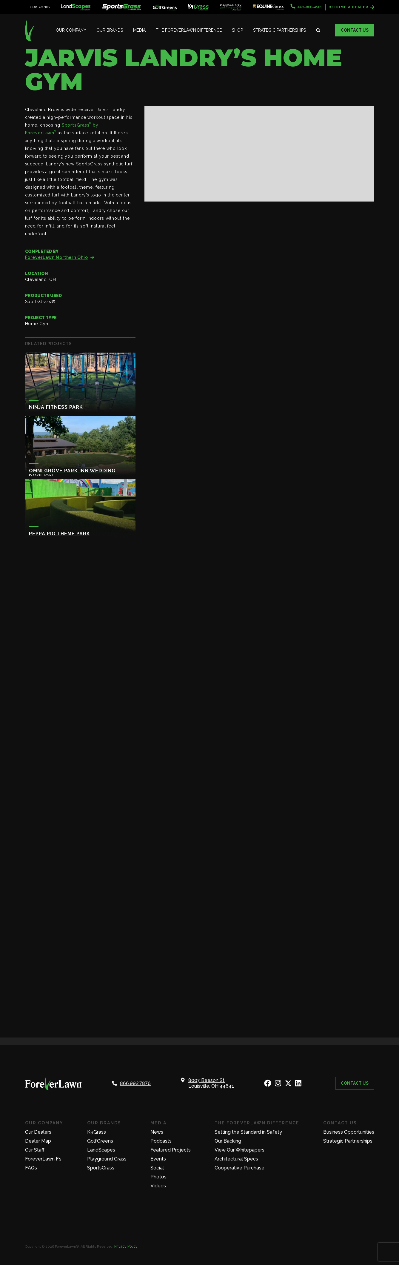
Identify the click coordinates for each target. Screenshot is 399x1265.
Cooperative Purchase (239, 1168)
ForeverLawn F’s (43, 1159)
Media (139, 30)
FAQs (31, 1168)
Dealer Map (38, 1141)
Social (157, 1168)
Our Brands (109, 30)
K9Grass (96, 1132)
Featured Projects (170, 1150)
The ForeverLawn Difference (189, 30)
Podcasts (161, 1141)
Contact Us (355, 30)
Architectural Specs (236, 1159)
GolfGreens (100, 1141)
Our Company (71, 30)
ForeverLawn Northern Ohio (59, 257)
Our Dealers (38, 1132)
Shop (237, 30)
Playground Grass (107, 1159)
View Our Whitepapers (239, 1150)
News (156, 1132)
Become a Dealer (351, 7)
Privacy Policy (126, 1246)
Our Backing (228, 1141)
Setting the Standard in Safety (248, 1132)
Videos (158, 1186)
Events (158, 1159)
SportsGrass (100, 1168)
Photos (158, 1177)
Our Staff (34, 1150)
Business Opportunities (348, 1132)
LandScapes (101, 1150)
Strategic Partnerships (279, 30)
